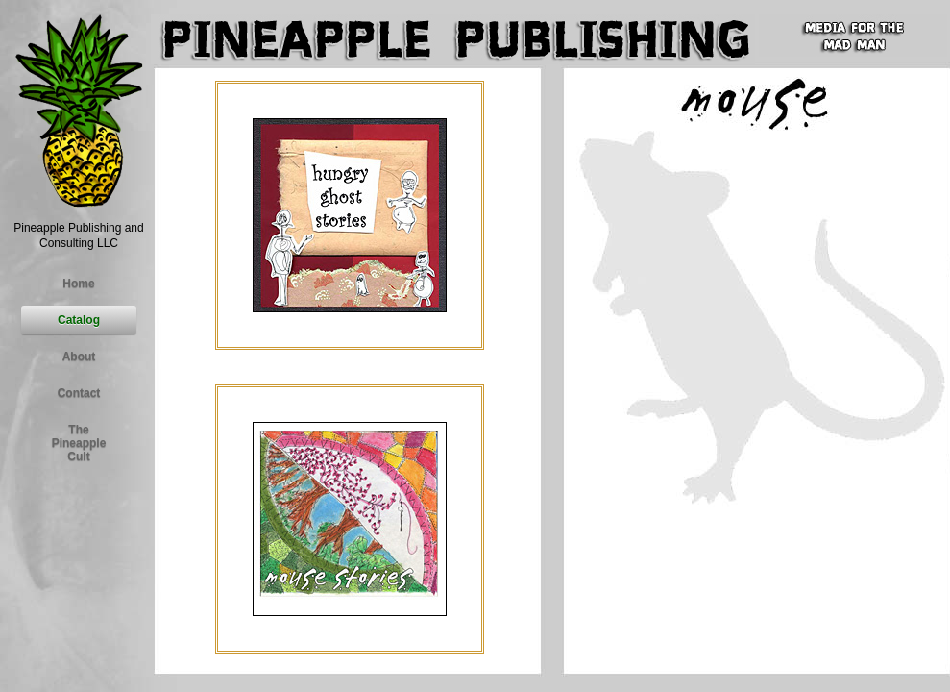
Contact (79, 393)
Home (78, 283)
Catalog (79, 320)
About (79, 356)
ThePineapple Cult (79, 443)
